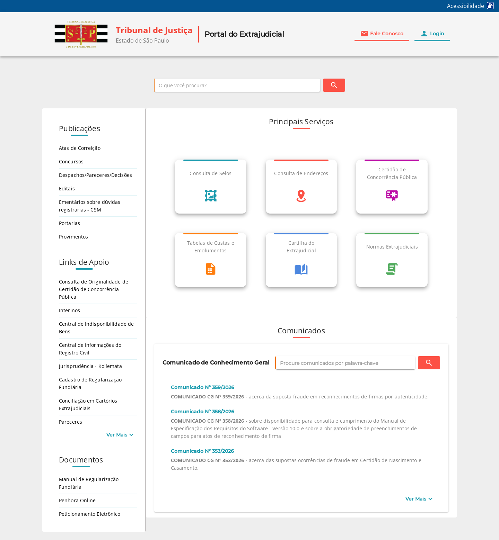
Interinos (69, 310)
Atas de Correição (79, 148)
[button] (381, 33)
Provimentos (73, 236)
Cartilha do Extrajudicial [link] (301, 247)
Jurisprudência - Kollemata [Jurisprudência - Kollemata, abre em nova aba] (90, 366)
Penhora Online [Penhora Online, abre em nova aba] (77, 500)
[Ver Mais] (420, 499)
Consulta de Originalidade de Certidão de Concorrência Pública (93, 289)
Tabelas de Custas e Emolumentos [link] (210, 247)
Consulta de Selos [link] (210, 173)
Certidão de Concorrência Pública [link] (392, 173)
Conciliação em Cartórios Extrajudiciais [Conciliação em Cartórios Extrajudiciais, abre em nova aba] (88, 404)
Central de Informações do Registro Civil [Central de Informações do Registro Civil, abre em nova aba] (90, 349)
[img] (81, 34)
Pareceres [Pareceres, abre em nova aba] (70, 421)
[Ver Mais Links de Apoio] (120, 435)
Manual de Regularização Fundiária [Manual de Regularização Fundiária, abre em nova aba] (89, 483)
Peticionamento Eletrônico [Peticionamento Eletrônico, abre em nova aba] (90, 514)
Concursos (71, 161)
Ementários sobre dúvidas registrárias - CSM (89, 206)
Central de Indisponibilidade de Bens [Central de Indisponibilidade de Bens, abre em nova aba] (96, 328)
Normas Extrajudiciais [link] (392, 246)
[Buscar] (334, 85)
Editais (67, 188)
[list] (301, 228)
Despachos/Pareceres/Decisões (95, 175)
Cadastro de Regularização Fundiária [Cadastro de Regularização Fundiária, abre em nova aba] (90, 383)
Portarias (69, 223)
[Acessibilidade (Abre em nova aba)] (473, 6)
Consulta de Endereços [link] (301, 173)
